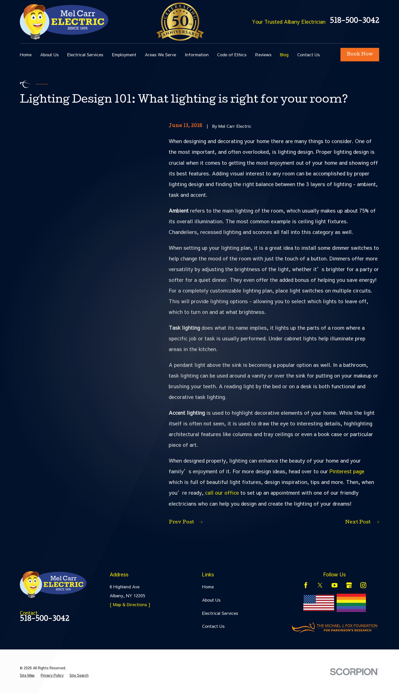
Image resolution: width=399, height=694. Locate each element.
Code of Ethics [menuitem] (232, 54)
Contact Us (213, 626)
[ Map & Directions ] (130, 604)
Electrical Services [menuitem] (85, 54)
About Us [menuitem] (49, 54)
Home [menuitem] (26, 54)
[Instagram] (363, 585)
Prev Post (185, 522)
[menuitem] (27, 675)
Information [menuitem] (197, 54)
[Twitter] (320, 585)
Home (208, 587)
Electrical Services (220, 613)
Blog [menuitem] (284, 54)
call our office (222, 492)
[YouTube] (334, 585)
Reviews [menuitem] (263, 54)
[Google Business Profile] (349, 585)
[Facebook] (306, 585)
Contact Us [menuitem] (308, 54)
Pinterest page (347, 471)
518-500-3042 (354, 21)
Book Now (360, 54)
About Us (211, 600)
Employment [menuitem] (124, 54)
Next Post (362, 522)
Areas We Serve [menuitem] (160, 54)
